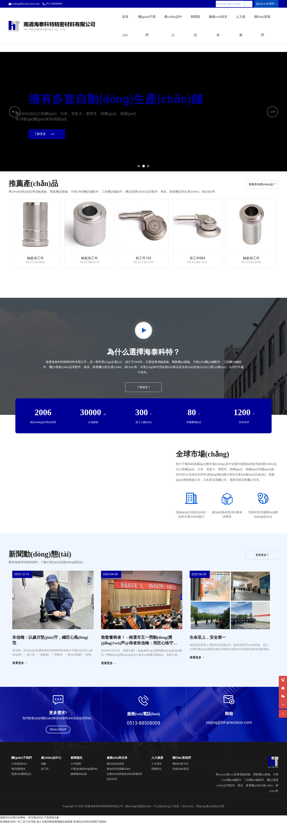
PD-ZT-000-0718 (89, 262)
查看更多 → (20, 663)
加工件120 (143, 258)
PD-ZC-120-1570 (143, 262)
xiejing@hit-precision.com (26, 3)
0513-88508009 (54, 3)
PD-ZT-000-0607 (35, 262)
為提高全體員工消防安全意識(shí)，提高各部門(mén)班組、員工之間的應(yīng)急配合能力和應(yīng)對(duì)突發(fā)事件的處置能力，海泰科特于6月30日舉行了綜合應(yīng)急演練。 (229, 649)
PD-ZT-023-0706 (251, 262)
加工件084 (197, 258)
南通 (176, 806)
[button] (272, 111)
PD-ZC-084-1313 (197, 262)
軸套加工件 (35, 258)
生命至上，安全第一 (208, 637)
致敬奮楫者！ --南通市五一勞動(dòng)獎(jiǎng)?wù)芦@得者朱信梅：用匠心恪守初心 (139, 643)
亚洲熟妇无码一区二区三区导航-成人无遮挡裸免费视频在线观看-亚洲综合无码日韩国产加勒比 (53, 821)
